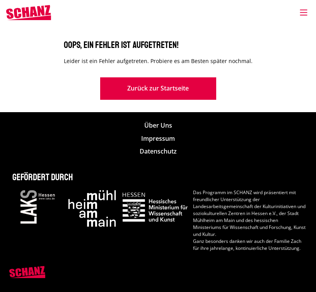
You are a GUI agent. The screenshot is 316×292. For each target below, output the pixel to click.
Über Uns (158, 125)
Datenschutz (158, 151)
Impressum (158, 139)
